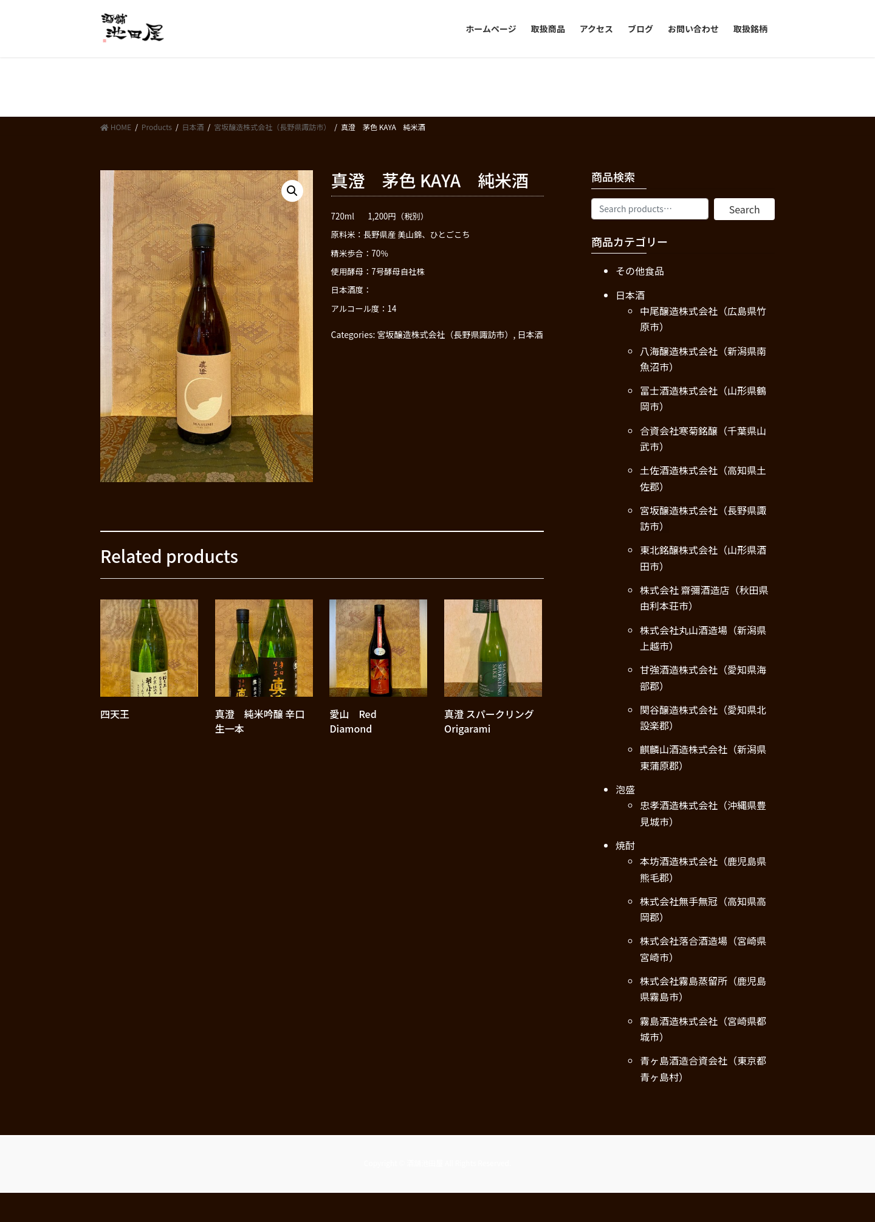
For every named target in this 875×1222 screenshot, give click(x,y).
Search (744, 209)
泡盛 (625, 789)
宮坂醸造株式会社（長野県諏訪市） (445, 334)
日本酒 (530, 334)
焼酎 (625, 845)
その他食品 (640, 270)
